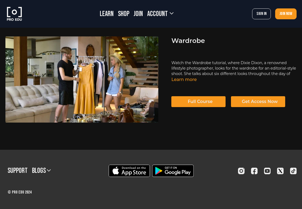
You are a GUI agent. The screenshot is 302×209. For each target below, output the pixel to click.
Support (18, 171)
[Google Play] (173, 171)
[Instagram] (241, 171)
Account (160, 14)
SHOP (123, 14)
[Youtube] (267, 171)
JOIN (138, 14)
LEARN (107, 14)
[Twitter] (280, 171)
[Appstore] (129, 171)
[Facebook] (254, 171)
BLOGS (41, 171)
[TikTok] (293, 171)
